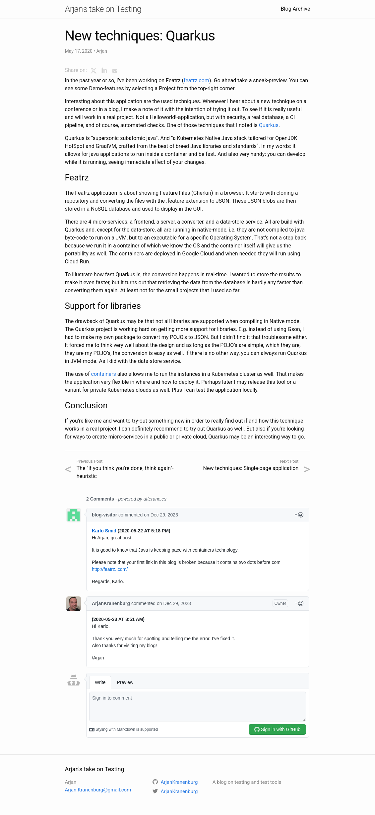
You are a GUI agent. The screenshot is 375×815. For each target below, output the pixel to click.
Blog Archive (295, 9)
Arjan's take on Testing (103, 9)
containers (103, 374)
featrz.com (196, 80)
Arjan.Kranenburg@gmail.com (98, 790)
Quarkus (269, 125)
